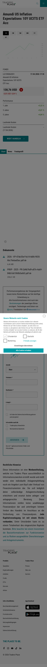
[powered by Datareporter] (44, 317)
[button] (29, 341)
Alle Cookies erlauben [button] (23, 350)
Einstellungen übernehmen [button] (23, 346)
